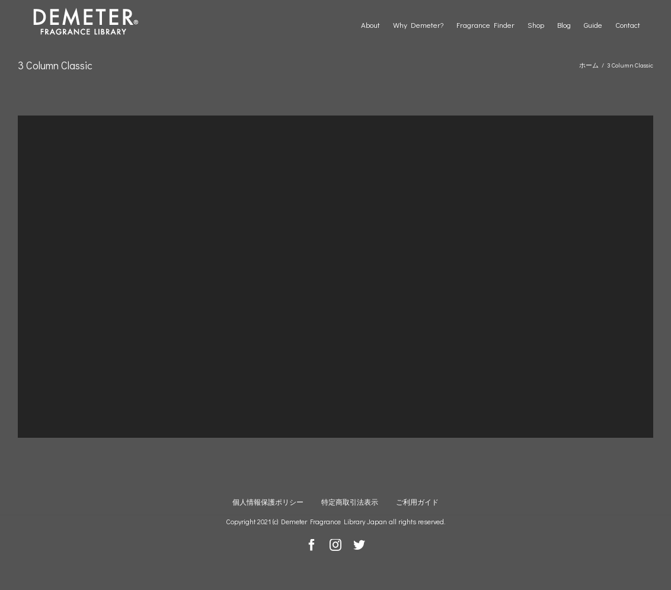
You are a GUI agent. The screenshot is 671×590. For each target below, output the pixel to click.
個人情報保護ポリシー (267, 501)
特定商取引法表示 (349, 501)
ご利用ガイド (417, 501)
